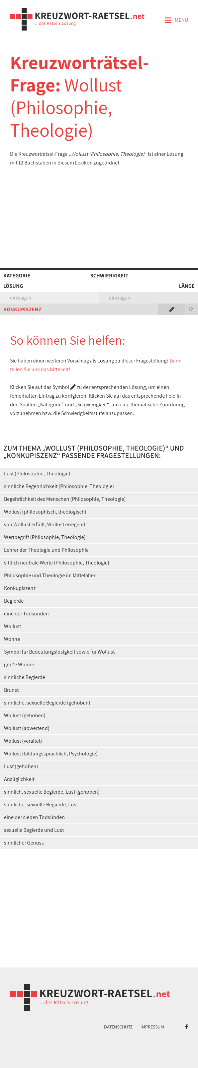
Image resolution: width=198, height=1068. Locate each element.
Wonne (12, 639)
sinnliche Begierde (24, 677)
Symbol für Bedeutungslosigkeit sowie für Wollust (59, 651)
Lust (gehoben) (21, 766)
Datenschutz (118, 1027)
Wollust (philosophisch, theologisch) (45, 511)
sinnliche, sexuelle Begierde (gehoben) (47, 702)
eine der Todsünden (26, 613)
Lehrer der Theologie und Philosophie (46, 549)
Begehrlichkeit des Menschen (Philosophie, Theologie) (65, 499)
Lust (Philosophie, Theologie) (37, 473)
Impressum (152, 1027)
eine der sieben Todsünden (34, 817)
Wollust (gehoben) (24, 715)
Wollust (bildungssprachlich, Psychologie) (51, 753)
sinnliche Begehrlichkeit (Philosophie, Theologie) (59, 486)
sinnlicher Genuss (24, 842)
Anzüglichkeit (19, 779)
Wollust (12, 626)
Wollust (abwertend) (27, 728)
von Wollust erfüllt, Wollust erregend (44, 524)
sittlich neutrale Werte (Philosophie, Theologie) (56, 562)
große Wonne (19, 664)
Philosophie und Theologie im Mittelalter (49, 575)
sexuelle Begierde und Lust (34, 829)
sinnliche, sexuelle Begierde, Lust (41, 804)
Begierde (14, 600)
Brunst (11, 689)
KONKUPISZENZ (22, 309)
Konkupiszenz (20, 588)
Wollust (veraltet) (23, 740)
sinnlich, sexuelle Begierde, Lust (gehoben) (52, 791)
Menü (176, 20)
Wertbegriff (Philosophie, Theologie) (45, 537)
